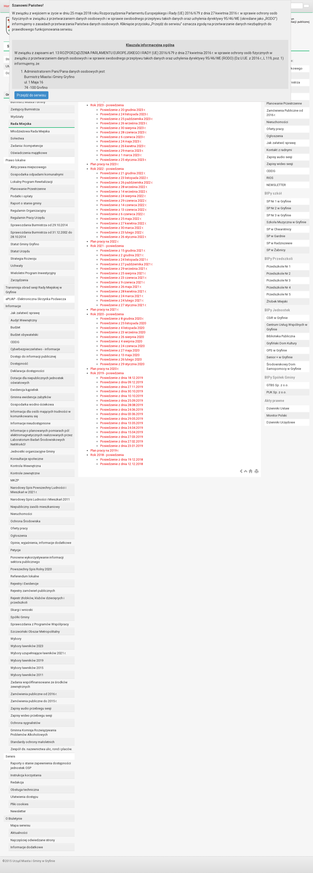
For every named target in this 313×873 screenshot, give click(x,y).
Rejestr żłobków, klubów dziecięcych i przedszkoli (37, 600)
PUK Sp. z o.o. (276, 392)
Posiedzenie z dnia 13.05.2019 (121, 423)
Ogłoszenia (19, 535)
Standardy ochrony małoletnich (33, 742)
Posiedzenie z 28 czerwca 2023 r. (123, 132)
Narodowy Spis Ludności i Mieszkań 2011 (40, 499)
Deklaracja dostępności (27, 371)
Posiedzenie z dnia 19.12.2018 (121, 459)
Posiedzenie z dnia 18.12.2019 (121, 378)
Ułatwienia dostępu (24, 797)
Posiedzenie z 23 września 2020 (122, 332)
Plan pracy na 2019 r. (104, 450)
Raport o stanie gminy (26, 203)
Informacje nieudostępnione (30, 423)
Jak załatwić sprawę (25, 313)
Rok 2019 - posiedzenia (107, 373)
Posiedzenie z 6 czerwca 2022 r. (122, 214)
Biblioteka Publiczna (281, 336)
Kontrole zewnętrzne (25, 473)
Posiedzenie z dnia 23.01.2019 (121, 446)
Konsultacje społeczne (27, 459)
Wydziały (17, 116)
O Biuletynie (14, 818)
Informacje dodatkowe (27, 847)
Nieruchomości (21, 514)
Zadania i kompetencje (27, 146)
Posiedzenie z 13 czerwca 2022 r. (123, 209)
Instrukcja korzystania (26, 775)
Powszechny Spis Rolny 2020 (31, 569)
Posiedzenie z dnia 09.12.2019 (121, 382)
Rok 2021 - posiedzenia (107, 246)
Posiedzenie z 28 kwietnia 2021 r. (123, 291)
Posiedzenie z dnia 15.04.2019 (121, 432)
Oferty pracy (19, 528)
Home (8, 6)
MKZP (15, 480)
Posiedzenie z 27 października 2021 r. (126, 264)
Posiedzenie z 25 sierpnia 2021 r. (123, 273)
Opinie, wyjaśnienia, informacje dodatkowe (41, 543)
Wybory (16, 638)
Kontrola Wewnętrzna (26, 466)
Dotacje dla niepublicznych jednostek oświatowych (37, 380)
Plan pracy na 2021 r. (104, 309)
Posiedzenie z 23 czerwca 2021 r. (123, 277)
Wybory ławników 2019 (27, 660)
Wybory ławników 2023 (27, 646)
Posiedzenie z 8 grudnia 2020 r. (122, 318)
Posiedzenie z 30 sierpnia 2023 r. (123, 128)
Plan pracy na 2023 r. (104, 164)
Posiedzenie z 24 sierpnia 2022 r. (123, 196)
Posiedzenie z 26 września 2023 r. (123, 123)
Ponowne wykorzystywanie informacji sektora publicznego (37, 560)
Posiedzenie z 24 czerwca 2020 (122, 346)
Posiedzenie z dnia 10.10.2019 (121, 396)
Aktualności (19, 833)
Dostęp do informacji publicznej (33, 356)
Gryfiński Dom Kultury (282, 343)
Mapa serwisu (20, 825)
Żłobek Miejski (277, 301)
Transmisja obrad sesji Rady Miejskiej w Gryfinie (34, 290)
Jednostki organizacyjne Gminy (33, 451)
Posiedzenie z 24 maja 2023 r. (121, 141)
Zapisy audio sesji (279, 157)
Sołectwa (17, 138)
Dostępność (19, 363)
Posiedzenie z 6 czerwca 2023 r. (122, 137)
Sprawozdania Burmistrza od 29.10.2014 (39, 225)
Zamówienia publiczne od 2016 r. (34, 694)
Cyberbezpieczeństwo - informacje (35, 349)
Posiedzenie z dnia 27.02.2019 (121, 441)
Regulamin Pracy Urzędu (28, 218)
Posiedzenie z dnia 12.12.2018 (121, 464)
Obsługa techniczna (25, 790)
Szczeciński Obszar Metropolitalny (35, 631)
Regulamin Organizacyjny (28, 210)
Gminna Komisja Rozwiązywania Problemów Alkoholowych (33, 732)
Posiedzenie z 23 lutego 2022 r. (122, 232)
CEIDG (15, 342)
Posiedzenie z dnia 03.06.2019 (121, 414)
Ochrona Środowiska (25, 521)
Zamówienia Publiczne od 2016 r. (285, 113)
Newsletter (18, 811)
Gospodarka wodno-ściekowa (32, 404)
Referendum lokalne (25, 576)
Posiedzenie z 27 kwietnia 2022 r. (123, 223)
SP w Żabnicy (276, 250)
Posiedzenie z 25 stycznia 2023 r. (123, 160)
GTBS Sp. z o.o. (277, 385)
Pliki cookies (19, 804)
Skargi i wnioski (22, 610)
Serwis (10, 756)
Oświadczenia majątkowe (29, 153)
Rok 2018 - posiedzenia (107, 455)
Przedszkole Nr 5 (279, 294)
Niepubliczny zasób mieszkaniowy (35, 507)
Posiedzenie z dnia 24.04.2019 (121, 428)
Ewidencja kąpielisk (24, 390)
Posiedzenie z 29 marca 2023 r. (122, 150)
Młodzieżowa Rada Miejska (30, 131)
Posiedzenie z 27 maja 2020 (119, 350)
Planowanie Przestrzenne (28, 189)
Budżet (15, 327)
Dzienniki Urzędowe (281, 422)
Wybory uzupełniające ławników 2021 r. (38, 653)
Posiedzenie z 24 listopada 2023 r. (124, 114)
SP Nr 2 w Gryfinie (279, 208)
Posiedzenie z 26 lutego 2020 (121, 359)
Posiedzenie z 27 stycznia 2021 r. (123, 305)
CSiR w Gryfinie (277, 318)
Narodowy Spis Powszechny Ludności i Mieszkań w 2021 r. (38, 490)
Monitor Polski (277, 415)
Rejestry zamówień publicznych (33, 591)
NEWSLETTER (276, 185)
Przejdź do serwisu (31, 95)
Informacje (13, 306)
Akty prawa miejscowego (28, 167)
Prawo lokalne (15, 160)
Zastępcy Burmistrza (25, 109)
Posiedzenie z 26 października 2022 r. (126, 182)
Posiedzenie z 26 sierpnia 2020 (122, 337)
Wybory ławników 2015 (27, 668)
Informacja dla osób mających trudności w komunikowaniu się (41, 414)
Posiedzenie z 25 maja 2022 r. (121, 219)
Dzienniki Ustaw (278, 408)
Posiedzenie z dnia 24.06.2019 (121, 409)
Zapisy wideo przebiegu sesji (31, 715)
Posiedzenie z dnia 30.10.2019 (121, 391)
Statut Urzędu (20, 251)
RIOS (270, 178)
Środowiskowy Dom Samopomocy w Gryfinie (284, 366)
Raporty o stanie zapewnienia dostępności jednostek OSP (41, 765)
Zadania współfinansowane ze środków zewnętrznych (39, 684)
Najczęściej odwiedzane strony (33, 840)
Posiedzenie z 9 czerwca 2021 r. (122, 282)
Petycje (16, 550)
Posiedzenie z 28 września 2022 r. (123, 187)
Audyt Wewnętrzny (24, 320)
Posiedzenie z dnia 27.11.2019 (121, 387)
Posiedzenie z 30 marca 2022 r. (122, 228)
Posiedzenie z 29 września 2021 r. (123, 268)
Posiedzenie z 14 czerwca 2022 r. (123, 205)
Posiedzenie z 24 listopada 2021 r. (124, 259)
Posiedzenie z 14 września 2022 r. (123, 191)
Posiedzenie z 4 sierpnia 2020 (121, 341)
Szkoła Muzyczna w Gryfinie (286, 222)
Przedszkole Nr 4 (279, 287)
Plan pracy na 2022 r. (104, 241)
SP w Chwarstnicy (279, 229)
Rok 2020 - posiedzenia (107, 314)
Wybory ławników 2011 (27, 675)
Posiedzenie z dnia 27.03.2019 (121, 437)
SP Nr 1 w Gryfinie (279, 201)
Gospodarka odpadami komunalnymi (37, 174)
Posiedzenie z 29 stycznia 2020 (122, 364)
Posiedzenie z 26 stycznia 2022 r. (123, 237)
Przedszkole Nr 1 (279, 266)
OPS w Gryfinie (277, 350)
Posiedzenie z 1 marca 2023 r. (121, 155)
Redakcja (17, 782)
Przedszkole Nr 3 (279, 280)
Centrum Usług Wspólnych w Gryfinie (287, 327)
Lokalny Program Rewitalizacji (32, 182)
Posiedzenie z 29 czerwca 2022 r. (123, 200)
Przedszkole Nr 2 (279, 273)
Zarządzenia (19, 280)
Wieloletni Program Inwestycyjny (33, 273)
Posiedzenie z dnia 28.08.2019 (121, 405)
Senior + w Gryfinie (279, 357)
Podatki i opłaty (22, 196)
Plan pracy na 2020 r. (104, 369)
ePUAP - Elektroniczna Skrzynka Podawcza (36, 299)
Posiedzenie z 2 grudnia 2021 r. (122, 255)
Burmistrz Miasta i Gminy (28, 102)
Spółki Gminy (20, 617)
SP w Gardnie (276, 236)
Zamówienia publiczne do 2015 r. (34, 701)
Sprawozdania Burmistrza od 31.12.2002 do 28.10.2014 (41, 235)
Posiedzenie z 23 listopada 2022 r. (124, 178)
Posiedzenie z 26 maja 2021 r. (121, 287)
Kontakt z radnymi (279, 150)
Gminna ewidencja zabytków (31, 397)
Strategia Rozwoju (23, 258)
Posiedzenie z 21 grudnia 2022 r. (122, 173)
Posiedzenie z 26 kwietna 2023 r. (123, 146)
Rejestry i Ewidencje (24, 583)
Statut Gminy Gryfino (25, 244)
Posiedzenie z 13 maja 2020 (119, 355)
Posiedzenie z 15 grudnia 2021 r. (122, 250)
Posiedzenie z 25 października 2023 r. (126, 119)
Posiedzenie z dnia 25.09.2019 (121, 400)
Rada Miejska (21, 124)
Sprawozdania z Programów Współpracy (40, 624)
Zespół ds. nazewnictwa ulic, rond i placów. (41, 749)
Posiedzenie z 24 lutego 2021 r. (122, 300)
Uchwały (17, 266)
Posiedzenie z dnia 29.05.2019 (121, 418)
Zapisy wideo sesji (280, 164)
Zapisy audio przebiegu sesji (31, 708)
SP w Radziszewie (279, 243)
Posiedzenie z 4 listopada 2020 (122, 328)
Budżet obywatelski (24, 335)
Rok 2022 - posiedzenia (107, 169)
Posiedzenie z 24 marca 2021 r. (122, 296)
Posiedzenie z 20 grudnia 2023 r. (122, 110)
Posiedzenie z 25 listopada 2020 (123, 323)
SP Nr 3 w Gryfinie (279, 215)
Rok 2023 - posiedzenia (107, 105)
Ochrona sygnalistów (25, 723)
